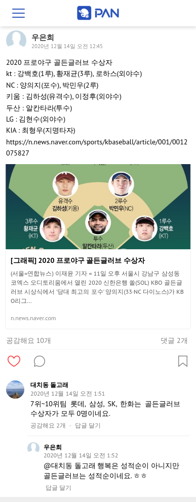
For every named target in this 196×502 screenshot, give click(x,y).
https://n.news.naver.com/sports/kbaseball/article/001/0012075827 (96, 147)
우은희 (53, 447)
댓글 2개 (174, 340)
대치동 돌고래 (49, 385)
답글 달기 (88, 425)
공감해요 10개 (28, 340)
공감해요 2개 (48, 425)
